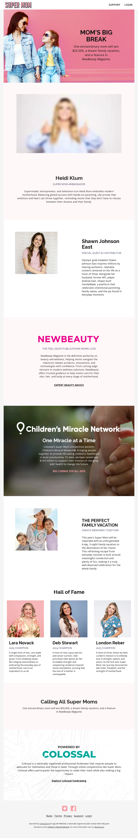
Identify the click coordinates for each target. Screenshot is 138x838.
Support (114, 4)
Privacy (68, 815)
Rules (49, 815)
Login (128, 4)
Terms (58, 815)
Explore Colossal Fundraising (69, 780)
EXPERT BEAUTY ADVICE (69, 385)
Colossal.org (45, 823)
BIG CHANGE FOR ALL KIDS (69, 471)
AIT (54, 823)
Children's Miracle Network (58, 827)
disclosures (99, 827)
